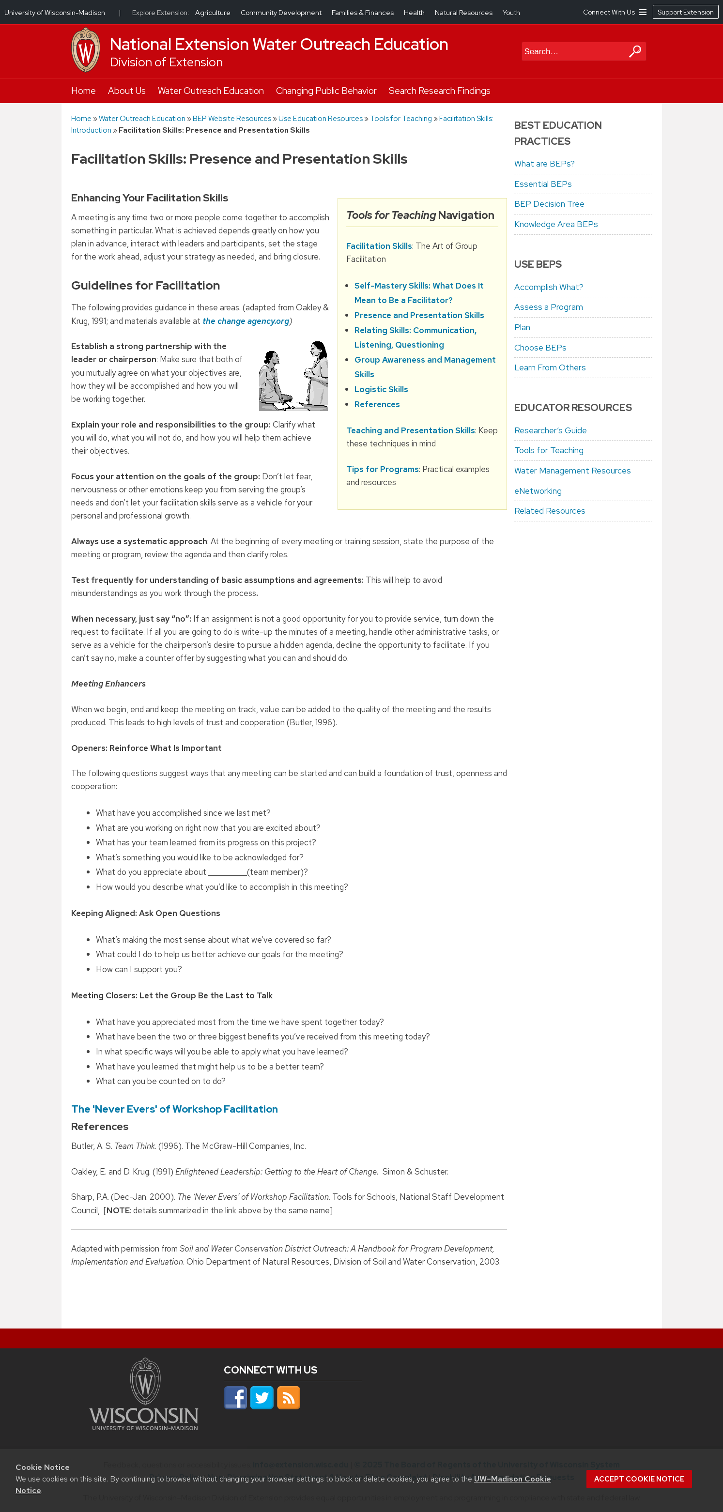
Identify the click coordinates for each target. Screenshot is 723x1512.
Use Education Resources (320, 118)
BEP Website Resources (232, 118)
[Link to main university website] (143, 1427)
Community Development (282, 12)
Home (83, 91)
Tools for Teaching (401, 118)
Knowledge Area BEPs (556, 224)
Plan (522, 327)
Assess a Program (548, 307)
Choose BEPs (540, 347)
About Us (127, 91)
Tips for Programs (382, 469)
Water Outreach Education (211, 91)
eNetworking (538, 491)
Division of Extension (166, 62)
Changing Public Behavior (326, 91)
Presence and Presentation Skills (419, 315)
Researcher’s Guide (550, 430)
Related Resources (549, 510)
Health (415, 12)
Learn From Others (550, 367)
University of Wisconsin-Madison (54, 12)
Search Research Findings (440, 91)
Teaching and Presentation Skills (410, 430)
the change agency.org (245, 321)
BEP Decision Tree (549, 204)
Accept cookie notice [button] (639, 1479)
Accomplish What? (549, 287)
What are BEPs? (544, 163)
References (377, 404)
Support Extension (686, 12)
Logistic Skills (381, 389)
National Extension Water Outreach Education (279, 44)
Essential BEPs (543, 184)
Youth (511, 12)
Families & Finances (363, 12)
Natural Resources (464, 12)
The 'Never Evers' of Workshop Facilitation (174, 1108)
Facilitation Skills (379, 246)
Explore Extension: (160, 12)
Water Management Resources (572, 470)
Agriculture (213, 12)
